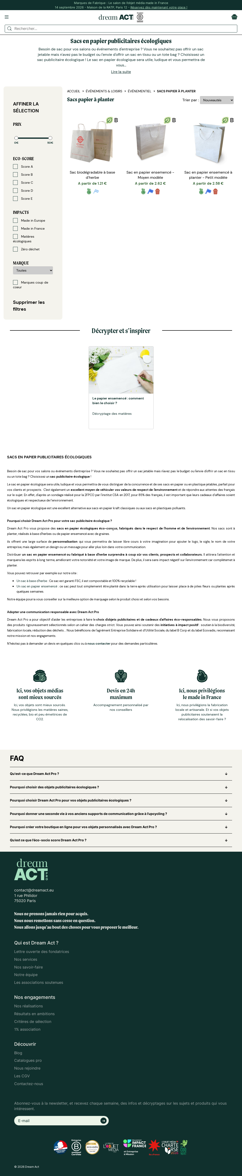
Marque (21, 263)
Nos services (25, 959)
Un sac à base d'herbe (32, 581)
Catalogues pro (28, 1060)
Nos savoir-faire (28, 967)
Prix (17, 124)
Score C (23, 182)
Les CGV (22, 1076)
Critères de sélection (32, 1021)
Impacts (21, 212)
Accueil (73, 91)
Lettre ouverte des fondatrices (41, 951)
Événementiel (139, 91)
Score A (23, 166)
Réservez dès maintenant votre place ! (158, 7)
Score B (23, 174)
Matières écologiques (23, 238)
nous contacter (98, 644)
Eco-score (23, 158)
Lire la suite (121, 71)
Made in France (29, 228)
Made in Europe (29, 220)
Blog (18, 1052)
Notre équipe (26, 974)
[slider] (16, 138)
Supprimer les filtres (29, 305)
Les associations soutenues (38, 982)
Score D (23, 190)
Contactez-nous (28, 1083)
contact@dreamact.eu (34, 890)
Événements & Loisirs (104, 91)
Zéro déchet (26, 249)
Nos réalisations (28, 1006)
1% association (27, 1029)
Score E (23, 198)
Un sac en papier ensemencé (37, 586)
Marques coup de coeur (30, 284)
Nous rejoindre (27, 1068)
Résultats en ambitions (34, 1013)
